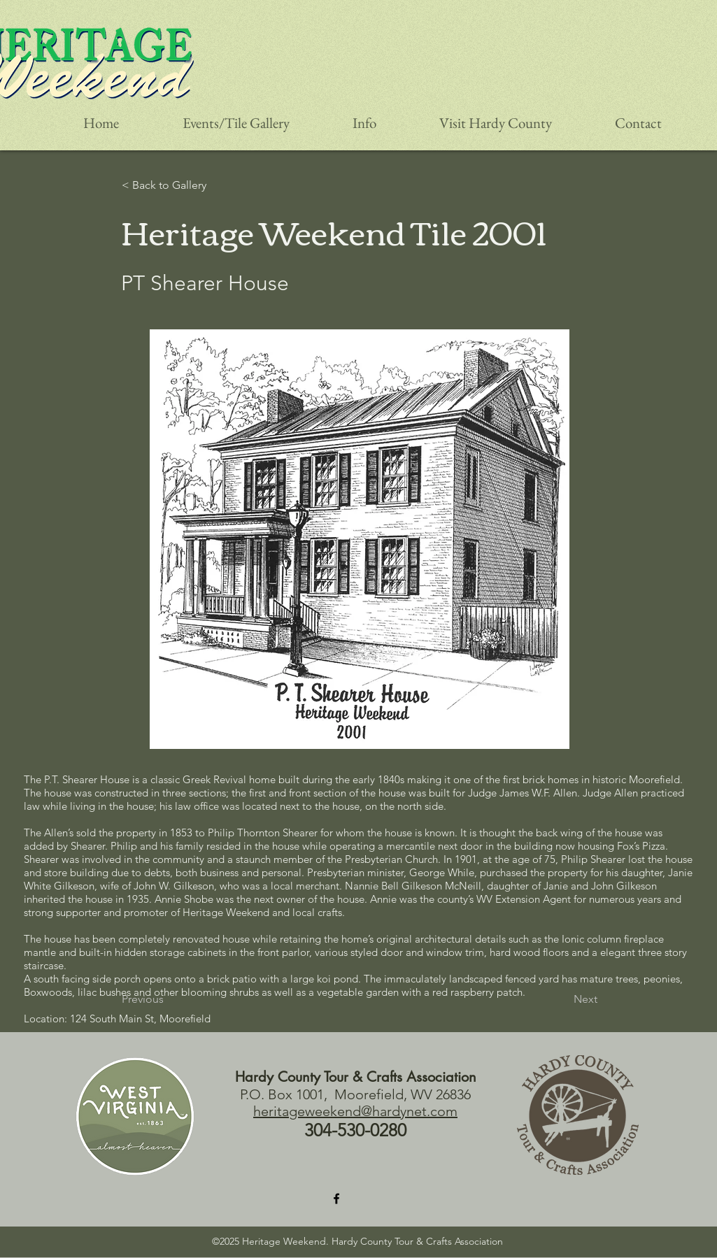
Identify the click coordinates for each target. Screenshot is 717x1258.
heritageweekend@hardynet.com (355, 1111)
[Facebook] (336, 1199)
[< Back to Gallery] (179, 185)
